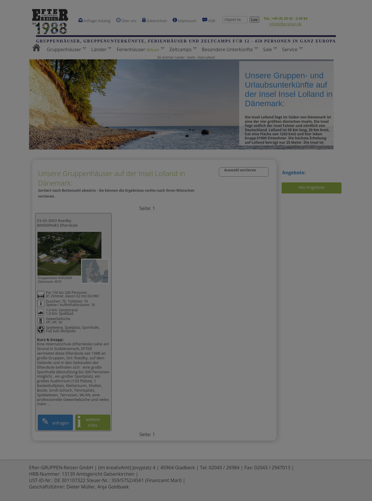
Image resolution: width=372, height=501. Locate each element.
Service (292, 49)
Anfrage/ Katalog (94, 20)
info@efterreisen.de (285, 24)
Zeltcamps (183, 49)
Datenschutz (154, 20)
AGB (208, 20)
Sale (270, 49)
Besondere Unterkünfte (230, 49)
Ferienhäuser (140, 49)
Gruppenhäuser (66, 49)
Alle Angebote (311, 187)
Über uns (126, 20)
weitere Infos (93, 422)
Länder (101, 49)
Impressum (184, 20)
